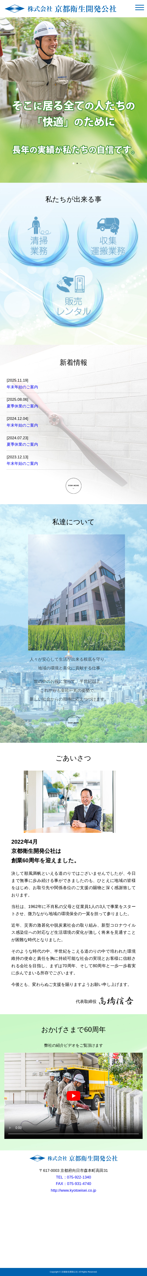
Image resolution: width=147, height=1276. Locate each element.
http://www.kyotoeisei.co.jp (73, 1190)
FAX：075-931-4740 (73, 1184)
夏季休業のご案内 (22, 406)
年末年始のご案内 (22, 387)
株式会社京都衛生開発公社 (60, 9)
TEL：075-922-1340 (73, 1177)
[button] (73, 163)
